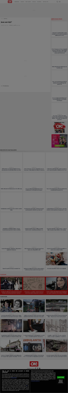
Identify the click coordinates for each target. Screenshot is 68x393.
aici (26, 385)
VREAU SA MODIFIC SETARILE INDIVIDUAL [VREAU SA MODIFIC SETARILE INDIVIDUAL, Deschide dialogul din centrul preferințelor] (60, 381)
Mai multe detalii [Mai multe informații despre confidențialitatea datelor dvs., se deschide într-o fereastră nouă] (14, 377)
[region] (34, 381)
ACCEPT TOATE (61, 377)
